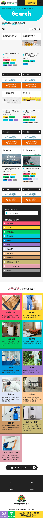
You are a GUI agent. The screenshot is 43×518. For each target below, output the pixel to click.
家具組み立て (11, 223)
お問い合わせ (11, 489)
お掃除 (9, 240)
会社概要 (31, 486)
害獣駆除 (10, 253)
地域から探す (11, 479)
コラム (11, 482)
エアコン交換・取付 (14, 266)
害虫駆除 (10, 257)
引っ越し (10, 227)
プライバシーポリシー (11, 486)
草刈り (9, 245)
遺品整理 (10, 236)
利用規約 (31, 482)
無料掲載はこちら (32, 489)
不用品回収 (10, 232)
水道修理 (10, 249)
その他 (9, 270)
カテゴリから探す (32, 479)
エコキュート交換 (13, 262)
